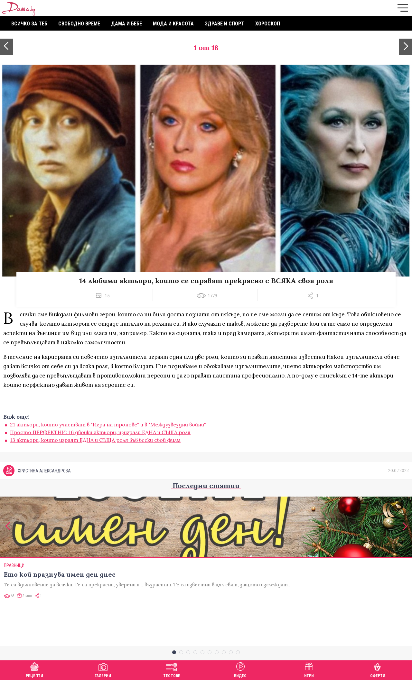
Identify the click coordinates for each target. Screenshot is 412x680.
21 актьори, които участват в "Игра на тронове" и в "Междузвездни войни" (108, 424)
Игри (309, 669)
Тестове (171, 669)
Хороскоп (267, 24)
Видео (240, 669)
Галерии (103, 669)
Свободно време (79, 24)
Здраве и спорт (224, 24)
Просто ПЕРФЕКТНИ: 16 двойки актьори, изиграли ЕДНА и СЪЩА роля (100, 432)
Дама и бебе (126, 24)
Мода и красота (173, 24)
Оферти (377, 669)
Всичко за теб (29, 24)
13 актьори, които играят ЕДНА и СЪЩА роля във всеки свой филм (95, 440)
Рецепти (34, 669)
